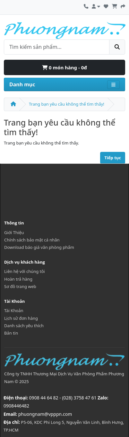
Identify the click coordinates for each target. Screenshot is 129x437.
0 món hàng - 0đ (64, 67)
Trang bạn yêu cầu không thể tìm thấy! (66, 104)
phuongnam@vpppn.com (45, 414)
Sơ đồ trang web (20, 286)
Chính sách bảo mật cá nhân (32, 240)
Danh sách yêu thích (24, 325)
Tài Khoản (13, 310)
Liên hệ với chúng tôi (24, 271)
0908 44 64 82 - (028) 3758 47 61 (63, 398)
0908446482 (16, 406)
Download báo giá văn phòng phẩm (39, 247)
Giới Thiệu (14, 232)
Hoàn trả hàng (18, 279)
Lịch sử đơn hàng (21, 318)
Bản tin (11, 333)
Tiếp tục (112, 158)
